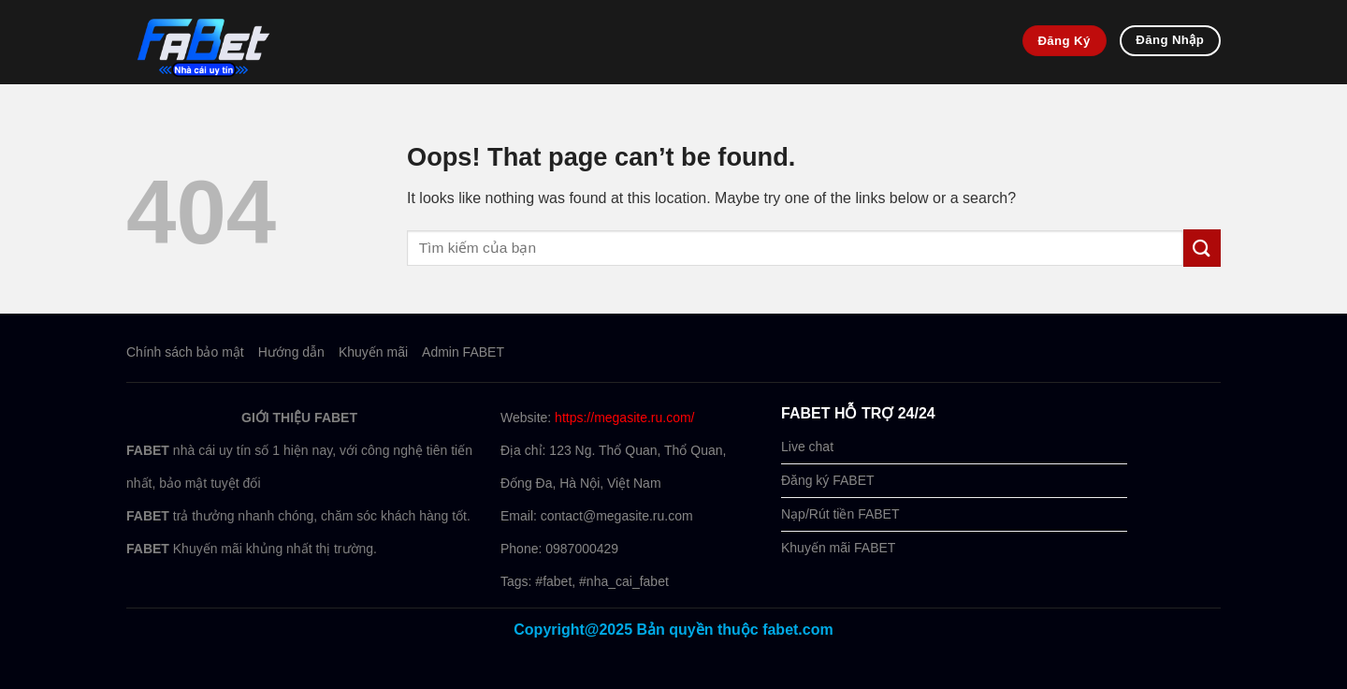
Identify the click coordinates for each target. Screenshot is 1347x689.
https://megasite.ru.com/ (624, 417)
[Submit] (1202, 247)
